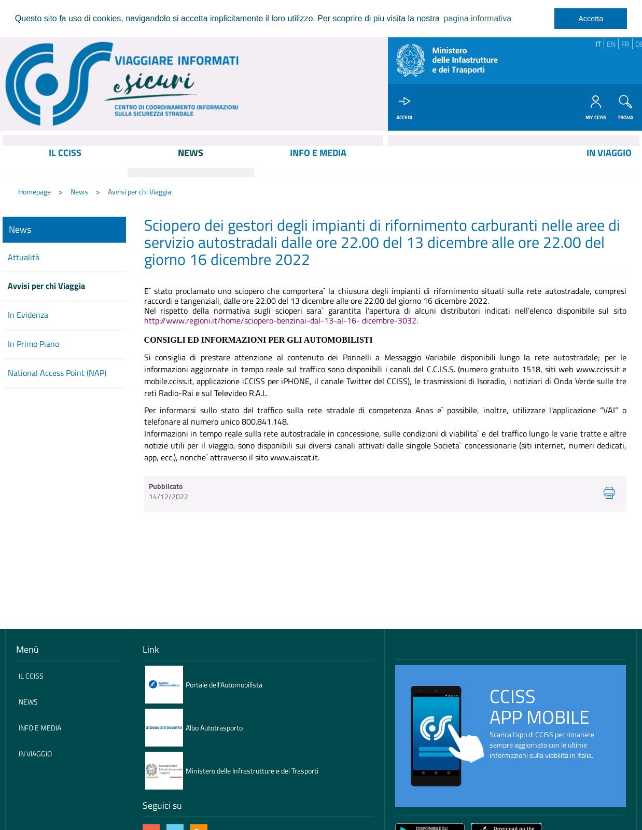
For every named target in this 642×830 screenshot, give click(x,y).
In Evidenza (28, 315)
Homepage (34, 192)
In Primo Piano (33, 344)
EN (611, 43)
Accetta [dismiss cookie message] (590, 19)
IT (598, 43)
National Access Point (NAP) (57, 373)
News (79, 192)
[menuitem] (65, 161)
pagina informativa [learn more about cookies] (477, 18)
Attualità (23, 257)
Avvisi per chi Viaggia (139, 192)
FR (625, 43)
